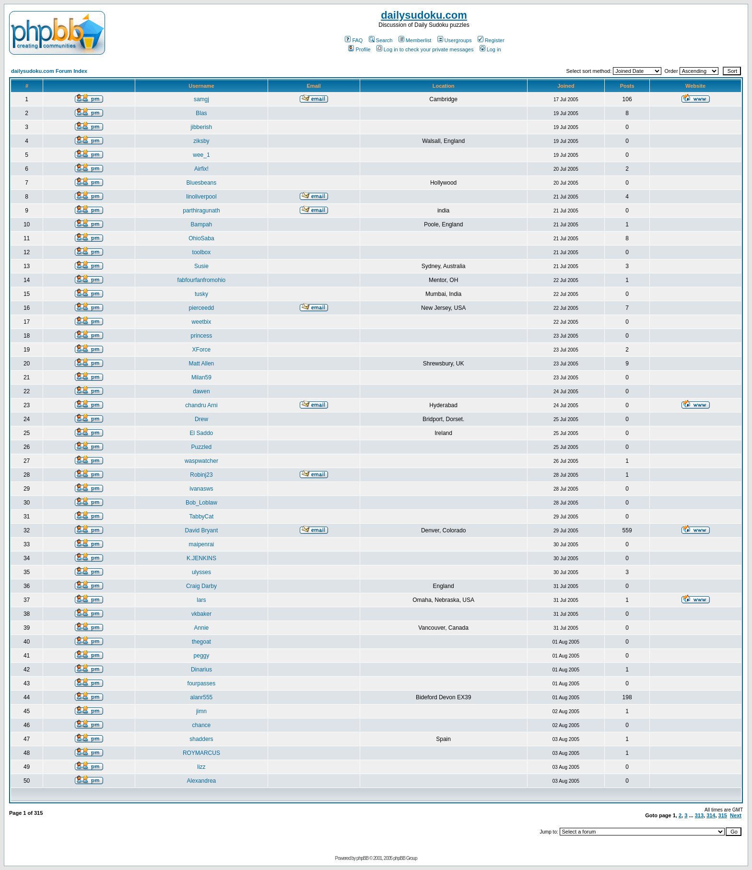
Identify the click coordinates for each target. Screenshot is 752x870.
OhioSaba (201, 238)
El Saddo (201, 433)
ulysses (201, 572)
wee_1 (201, 155)
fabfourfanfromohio (201, 280)
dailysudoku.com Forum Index (49, 71)
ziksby (201, 141)
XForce (201, 349)
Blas (201, 113)
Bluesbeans (202, 182)
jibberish (201, 127)
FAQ (354, 40)
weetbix (202, 321)
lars (201, 600)
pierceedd (201, 308)
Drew (201, 419)
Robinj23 (201, 474)
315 (722, 815)
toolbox (201, 252)
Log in (490, 49)
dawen (201, 391)
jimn (201, 711)
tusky (201, 294)
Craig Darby (201, 586)
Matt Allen (201, 363)
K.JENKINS (201, 558)
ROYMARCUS (201, 753)
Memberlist (415, 40)
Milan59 (201, 377)
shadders (201, 739)
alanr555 (201, 697)
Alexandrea (201, 780)
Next (735, 815)
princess (201, 335)
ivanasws (201, 488)
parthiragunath (201, 210)
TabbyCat (201, 516)
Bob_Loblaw (201, 502)
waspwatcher (201, 461)
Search (381, 40)
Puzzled (201, 447)
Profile (359, 49)
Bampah (201, 224)
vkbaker (201, 614)
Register (491, 40)
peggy (202, 655)
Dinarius (201, 669)
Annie (201, 627)
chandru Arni (201, 405)
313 (699, 815)
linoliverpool (201, 196)
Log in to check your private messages (425, 49)
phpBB (362, 858)
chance (201, 725)
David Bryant (201, 530)
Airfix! (201, 168)
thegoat (201, 641)
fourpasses (202, 683)
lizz (201, 767)
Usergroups (454, 40)
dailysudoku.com (424, 15)
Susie (201, 266)
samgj (201, 99)
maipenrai (201, 544)
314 (710, 815)
